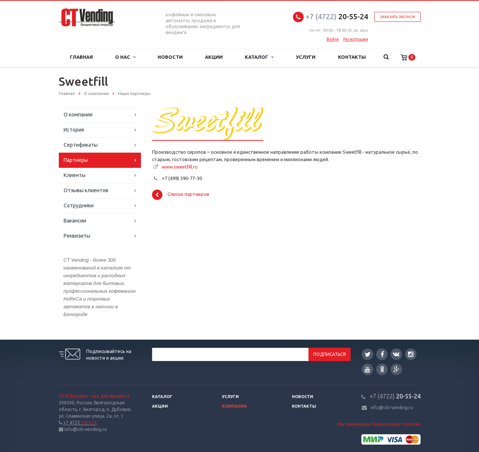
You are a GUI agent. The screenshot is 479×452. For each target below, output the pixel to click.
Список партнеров (180, 195)
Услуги (306, 57)
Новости (170, 57)
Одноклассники (382, 369)
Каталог (259, 57)
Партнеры (76, 160)
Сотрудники (79, 205)
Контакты (352, 57)
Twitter (368, 354)
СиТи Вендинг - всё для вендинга (94, 396)
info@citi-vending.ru (392, 407)
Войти (333, 39)
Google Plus (396, 369)
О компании (78, 115)
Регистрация (355, 39)
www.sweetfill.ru (180, 166)
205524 (80, 422)
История (74, 130)
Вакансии (75, 221)
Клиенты (74, 175)
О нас (125, 57)
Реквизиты (77, 236)
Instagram (411, 354)
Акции (214, 57)
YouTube (367, 369)
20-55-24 (337, 16)
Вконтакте (396, 354)
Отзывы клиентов (86, 190)
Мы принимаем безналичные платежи (379, 424)
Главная (81, 57)
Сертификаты (81, 145)
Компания (234, 406)
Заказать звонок (397, 17)
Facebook (382, 354)
